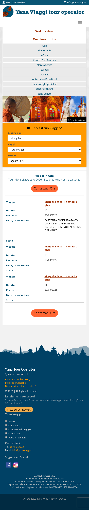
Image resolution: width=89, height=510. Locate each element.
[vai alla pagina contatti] (14, 433)
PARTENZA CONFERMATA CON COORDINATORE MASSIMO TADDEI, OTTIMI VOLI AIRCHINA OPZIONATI (63, 225)
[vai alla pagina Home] (44, 11)
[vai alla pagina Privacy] (9, 379)
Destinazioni (44, 39)
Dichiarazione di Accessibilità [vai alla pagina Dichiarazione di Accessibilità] (20, 386)
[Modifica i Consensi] (15, 382)
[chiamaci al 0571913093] (17, 446)
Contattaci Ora (44, 188)
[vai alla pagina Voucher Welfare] (17, 437)
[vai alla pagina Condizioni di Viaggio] (19, 429)
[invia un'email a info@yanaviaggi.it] (22, 450)
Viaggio (12, 144)
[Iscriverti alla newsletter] (19, 409)
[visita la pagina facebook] (9, 464)
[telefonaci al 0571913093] (14, 2)
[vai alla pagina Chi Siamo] (13, 425)
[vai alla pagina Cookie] (23, 379)
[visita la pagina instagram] (15, 464)
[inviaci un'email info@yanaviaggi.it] (75, 2)
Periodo (12, 155)
